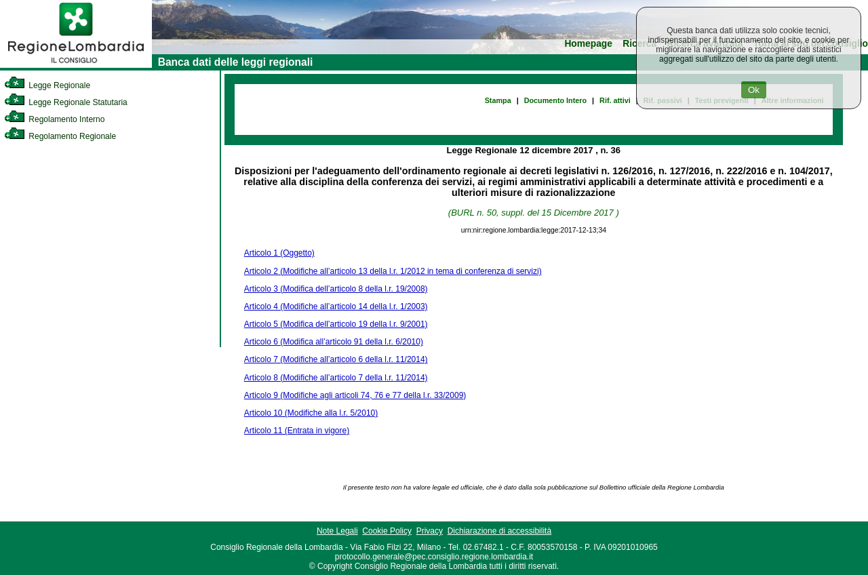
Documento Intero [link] (555, 100)
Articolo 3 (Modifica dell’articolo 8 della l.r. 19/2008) (336, 289)
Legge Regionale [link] (47, 85)
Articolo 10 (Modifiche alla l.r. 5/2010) (311, 413)
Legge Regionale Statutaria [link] (65, 102)
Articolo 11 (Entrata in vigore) (296, 430)
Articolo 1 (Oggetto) (279, 253)
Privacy (429, 531)
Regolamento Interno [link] (54, 119)
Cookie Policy (387, 531)
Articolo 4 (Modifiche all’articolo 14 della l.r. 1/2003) (336, 306)
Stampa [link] (498, 100)
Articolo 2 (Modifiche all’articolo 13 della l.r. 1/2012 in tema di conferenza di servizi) (393, 271)
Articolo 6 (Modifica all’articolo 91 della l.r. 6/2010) (333, 341)
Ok (754, 90)
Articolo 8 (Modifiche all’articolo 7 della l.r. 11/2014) (336, 377)
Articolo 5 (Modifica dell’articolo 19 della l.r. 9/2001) (336, 324)
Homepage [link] (588, 44)
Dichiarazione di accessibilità (499, 531)
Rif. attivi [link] (615, 100)
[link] (76, 65)
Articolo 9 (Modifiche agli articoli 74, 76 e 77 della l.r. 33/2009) (355, 395)
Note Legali (337, 531)
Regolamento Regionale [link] (60, 136)
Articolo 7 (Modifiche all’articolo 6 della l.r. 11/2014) (336, 359)
